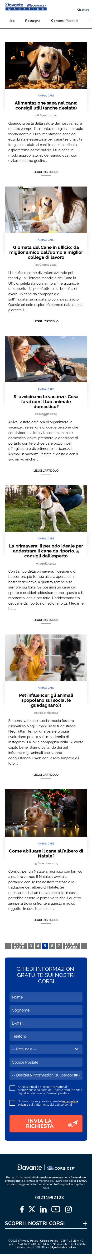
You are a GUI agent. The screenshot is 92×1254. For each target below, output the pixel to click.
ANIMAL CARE (46, 95)
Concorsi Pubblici (64, 20)
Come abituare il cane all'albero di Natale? (46, 853)
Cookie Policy (49, 1241)
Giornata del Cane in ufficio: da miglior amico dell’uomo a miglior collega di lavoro (46, 252)
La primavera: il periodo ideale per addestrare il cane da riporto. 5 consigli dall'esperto (46, 551)
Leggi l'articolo (46, 172)
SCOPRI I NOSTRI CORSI (35, 1223)
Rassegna (32, 20)
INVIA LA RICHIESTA (52, 1123)
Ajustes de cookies (63, 1247)
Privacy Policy (28, 1241)
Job (12, 20)
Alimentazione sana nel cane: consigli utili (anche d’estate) (46, 105)
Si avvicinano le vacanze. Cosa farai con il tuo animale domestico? (46, 401)
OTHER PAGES (71, 946)
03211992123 (49, 1197)
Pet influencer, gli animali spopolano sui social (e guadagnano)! (46, 700)
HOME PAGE (19, 946)
